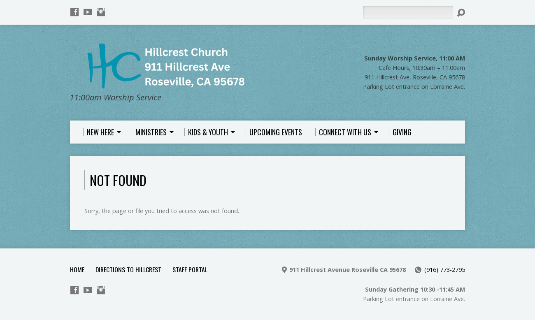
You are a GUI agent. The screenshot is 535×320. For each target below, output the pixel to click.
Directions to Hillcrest (128, 269)
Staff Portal (189, 269)
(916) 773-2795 (444, 270)
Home (77, 269)
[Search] (408, 12)
